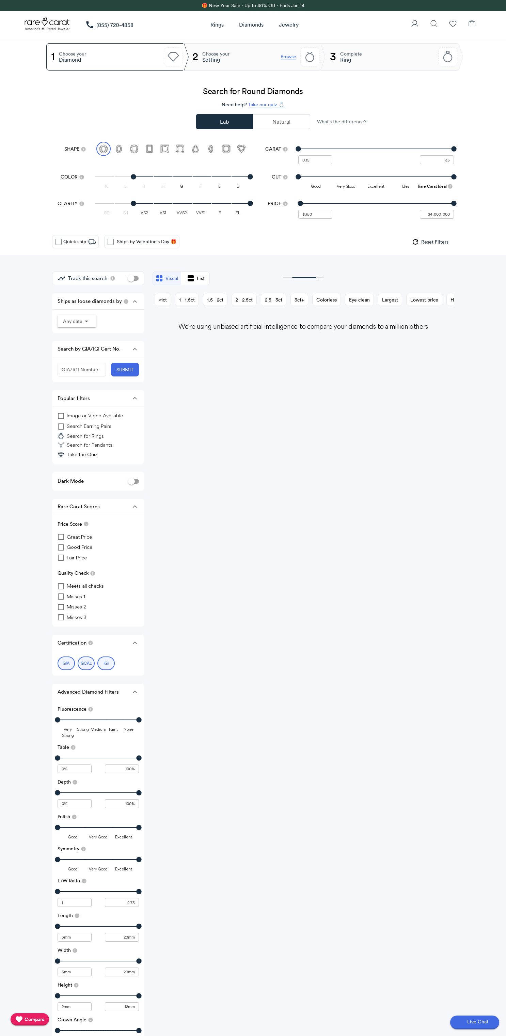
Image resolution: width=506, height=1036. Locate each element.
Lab (224, 121)
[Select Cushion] (134, 149)
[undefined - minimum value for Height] (75, 1007)
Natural (281, 121)
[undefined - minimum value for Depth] (75, 804)
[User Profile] (415, 24)
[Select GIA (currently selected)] (66, 663)
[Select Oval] (119, 149)
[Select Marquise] (211, 149)
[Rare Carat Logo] (47, 25)
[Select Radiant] (180, 149)
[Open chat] (474, 1022)
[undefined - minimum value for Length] (75, 937)
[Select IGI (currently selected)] (106, 663)
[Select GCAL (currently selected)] (86, 663)
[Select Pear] (195, 149)
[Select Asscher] (226, 149)
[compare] (30, 1019)
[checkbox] (58, 241)
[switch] (133, 278)
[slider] (376, 148)
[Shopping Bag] (472, 24)
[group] (430, 242)
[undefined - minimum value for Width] (75, 972)
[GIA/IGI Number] (82, 369)
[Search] (434, 24)
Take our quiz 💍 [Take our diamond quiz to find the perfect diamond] (266, 105)
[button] (135, 301)
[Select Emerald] (149, 149)
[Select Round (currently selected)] (103, 149)
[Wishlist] (453, 24)
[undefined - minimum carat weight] (315, 159)
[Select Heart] (241, 149)
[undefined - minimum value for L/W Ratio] (75, 902)
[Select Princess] (165, 149)
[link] (109, 25)
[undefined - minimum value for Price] (315, 214)
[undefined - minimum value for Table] (75, 769)
